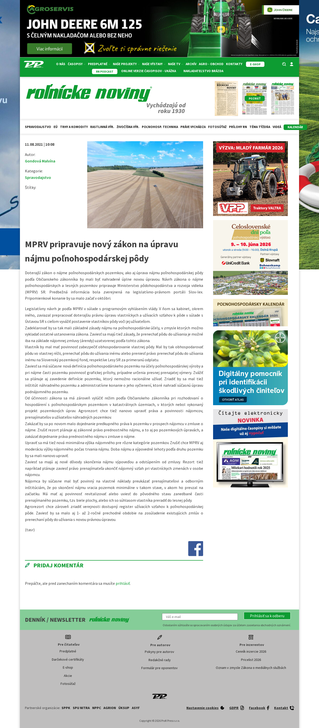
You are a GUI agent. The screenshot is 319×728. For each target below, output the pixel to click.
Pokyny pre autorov (159, 651)
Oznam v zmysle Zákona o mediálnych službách (251, 667)
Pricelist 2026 (251, 659)
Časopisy (76, 64)
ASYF (136, 708)
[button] (267, 615)
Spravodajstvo (38, 127)
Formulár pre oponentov (159, 668)
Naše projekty (126, 64)
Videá (277, 127)
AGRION (109, 708)
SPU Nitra (81, 708)
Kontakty (234, 64)
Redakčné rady (160, 660)
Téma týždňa (259, 127)
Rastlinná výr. (102, 127)
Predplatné (99, 64)
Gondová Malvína (40, 160)
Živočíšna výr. (128, 127)
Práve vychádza (193, 127)
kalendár (295, 127)
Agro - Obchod (211, 64)
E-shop (68, 667)
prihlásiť (123, 583)
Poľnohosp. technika (160, 127)
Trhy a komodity (74, 127)
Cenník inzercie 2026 (251, 651)
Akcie (68, 675)
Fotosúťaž (217, 127)
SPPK (66, 708)
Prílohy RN (238, 127)
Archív (191, 64)
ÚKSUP (123, 708)
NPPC (96, 708)
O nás (60, 64)
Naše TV (175, 64)
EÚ (56, 127)
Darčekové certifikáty (68, 659)
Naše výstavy (153, 64)
